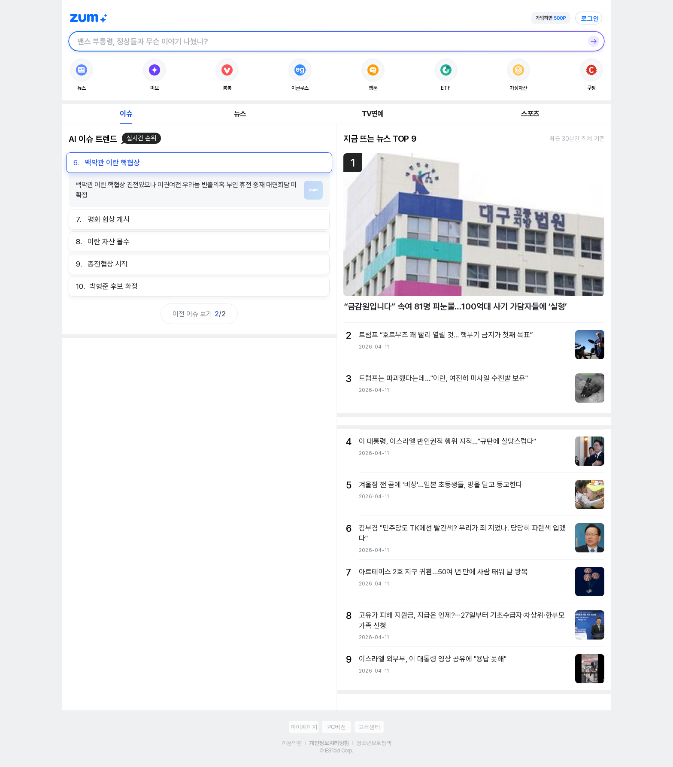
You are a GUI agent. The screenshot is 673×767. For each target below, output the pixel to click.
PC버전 (336, 727)
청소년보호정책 (373, 743)
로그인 (590, 18)
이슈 (126, 113)
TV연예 (373, 113)
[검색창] (325, 41)
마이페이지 (304, 727)
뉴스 (240, 113)
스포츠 (530, 113)
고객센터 (369, 727)
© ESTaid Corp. (336, 751)
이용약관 (292, 743)
